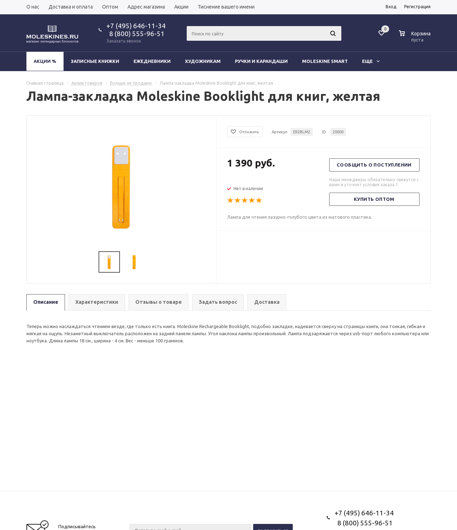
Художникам (203, 61)
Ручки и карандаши (261, 61)
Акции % (45, 61)
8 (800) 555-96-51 (135, 34)
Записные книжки (95, 61)
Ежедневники (152, 61)
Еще (371, 61)
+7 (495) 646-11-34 (136, 26)
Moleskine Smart (325, 61)
